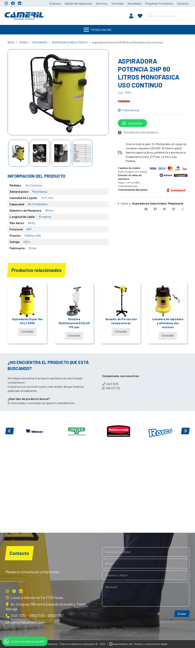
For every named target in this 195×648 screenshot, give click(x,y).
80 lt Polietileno (38, 204)
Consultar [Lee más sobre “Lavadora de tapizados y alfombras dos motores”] (167, 335)
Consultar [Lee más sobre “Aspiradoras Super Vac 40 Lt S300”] (27, 331)
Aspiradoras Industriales (70, 42)
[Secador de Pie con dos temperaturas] (121, 301)
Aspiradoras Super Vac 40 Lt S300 (27, 321)
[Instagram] (6, 3)
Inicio (11, 42)
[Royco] (160, 431)
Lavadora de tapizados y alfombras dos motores (167, 323)
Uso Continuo (33, 185)
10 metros (45, 216)
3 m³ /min (47, 198)
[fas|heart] (140, 16)
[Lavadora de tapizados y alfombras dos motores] (168, 301)
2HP (29, 229)
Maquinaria (39, 42)
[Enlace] (24, 16)
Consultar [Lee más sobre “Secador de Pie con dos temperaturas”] (121, 331)
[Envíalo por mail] (146, 209)
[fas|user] (131, 16)
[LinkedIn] (19, 3)
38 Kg (31, 223)
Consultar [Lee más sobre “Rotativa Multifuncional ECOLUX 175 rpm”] (74, 335)
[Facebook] (13, 3)
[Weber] (35, 431)
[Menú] (97, 29)
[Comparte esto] (155, 209)
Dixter (33, 248)
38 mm (49, 210)
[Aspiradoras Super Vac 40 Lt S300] (27, 301)
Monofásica (39, 191)
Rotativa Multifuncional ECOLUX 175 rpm (74, 323)
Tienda (23, 42)
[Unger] (76, 431)
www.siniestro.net (120, 644)
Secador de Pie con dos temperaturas (121, 321)
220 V (26, 242)
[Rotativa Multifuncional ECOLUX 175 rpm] (74, 301)
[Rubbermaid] (118, 431)
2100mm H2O (32, 235)
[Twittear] (164, 209)
